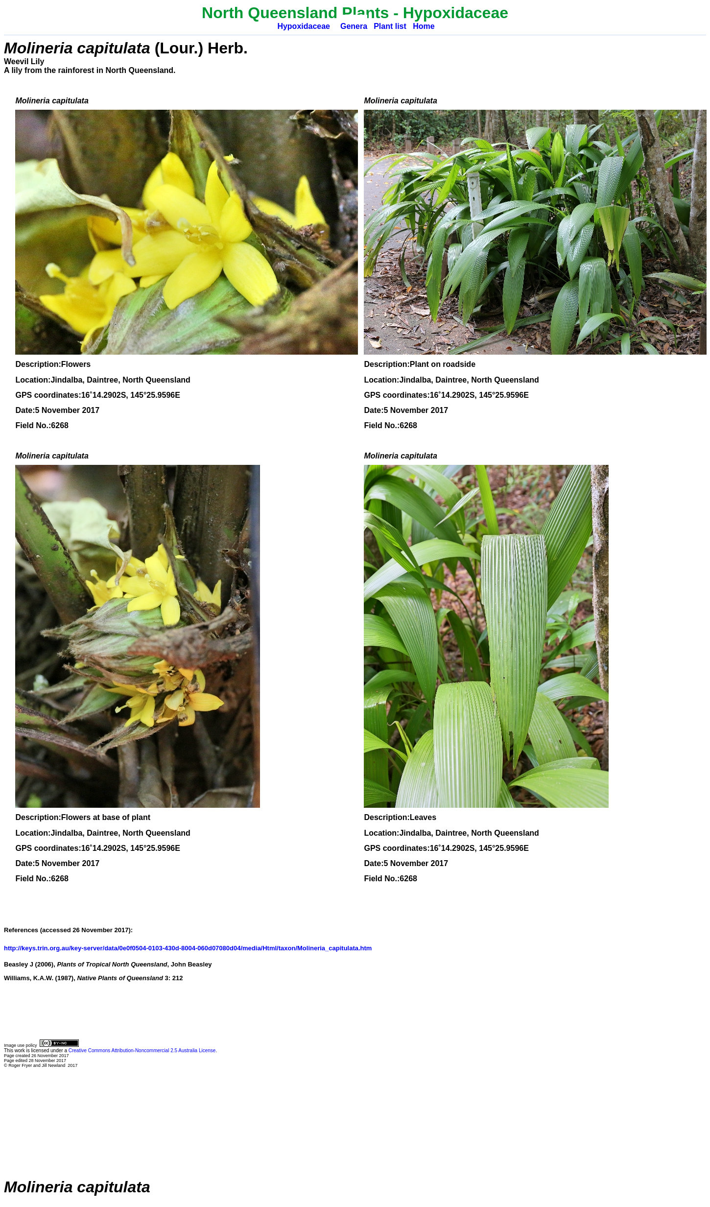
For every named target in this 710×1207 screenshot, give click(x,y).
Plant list (390, 26)
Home (423, 26)
